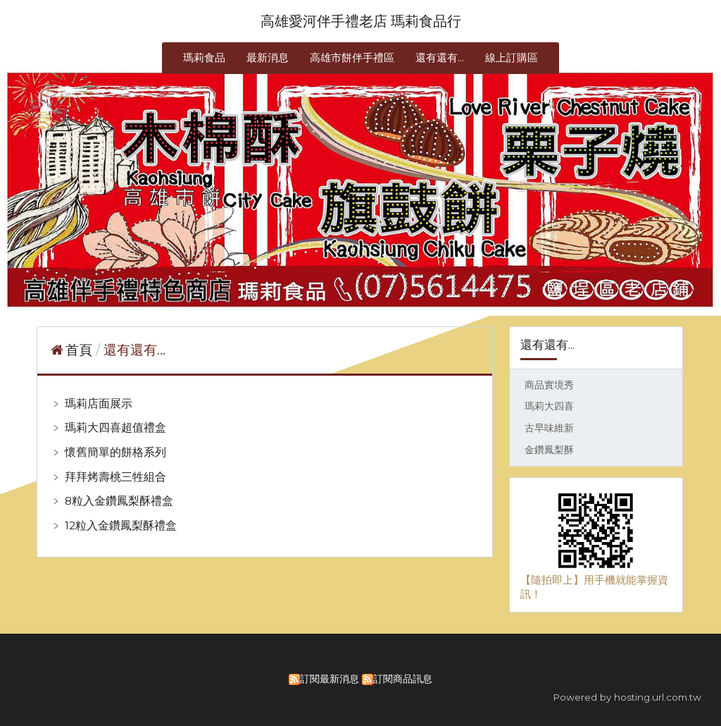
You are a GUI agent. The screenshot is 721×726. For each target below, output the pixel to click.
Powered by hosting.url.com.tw (627, 697)
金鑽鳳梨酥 (549, 449)
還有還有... (134, 350)
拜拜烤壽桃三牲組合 (114, 477)
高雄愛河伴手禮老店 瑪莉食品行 (361, 21)
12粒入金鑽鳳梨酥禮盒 (119, 525)
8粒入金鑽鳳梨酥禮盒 (117, 500)
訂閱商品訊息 (402, 678)
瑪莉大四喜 (549, 406)
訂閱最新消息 (329, 678)
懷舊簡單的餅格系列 (114, 452)
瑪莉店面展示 (97, 403)
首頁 (78, 350)
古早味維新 (549, 428)
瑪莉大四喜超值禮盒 (114, 427)
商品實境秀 (549, 385)
